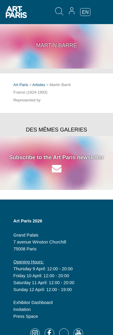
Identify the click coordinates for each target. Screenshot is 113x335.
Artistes (38, 84)
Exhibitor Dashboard (32, 302)
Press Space (25, 316)
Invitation (22, 309)
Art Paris (20, 84)
